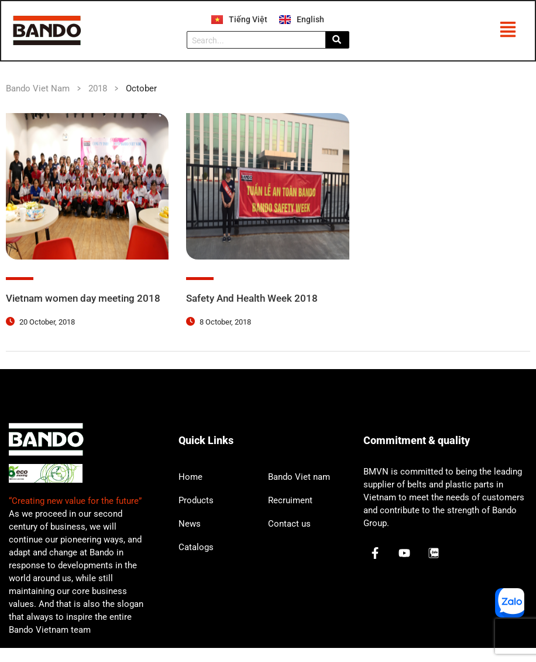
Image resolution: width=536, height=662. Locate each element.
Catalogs (196, 560)
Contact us (289, 537)
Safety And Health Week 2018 (256, 299)
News (189, 537)
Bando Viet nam (299, 490)
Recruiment (290, 514)
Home (190, 490)
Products (196, 514)
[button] (508, 31)
